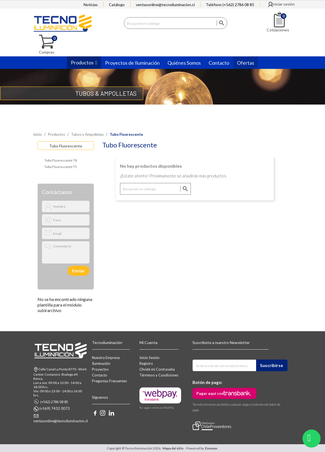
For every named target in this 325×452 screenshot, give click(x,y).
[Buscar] (175, 22)
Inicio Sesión (149, 357)
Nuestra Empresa (106, 357)
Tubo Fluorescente (65, 145)
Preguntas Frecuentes (109, 380)
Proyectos (100, 369)
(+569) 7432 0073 (54, 408)
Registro (146, 363)
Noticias (91, 4)
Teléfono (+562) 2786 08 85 (230, 4)
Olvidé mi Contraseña (157, 369)
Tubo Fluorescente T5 (60, 166)
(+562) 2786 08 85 (54, 401)
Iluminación (101, 363)
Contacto (99, 375)
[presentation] (61, 270)
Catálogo (117, 4)
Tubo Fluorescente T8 (60, 160)
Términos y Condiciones (158, 375)
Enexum (211, 448)
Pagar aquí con (210, 393)
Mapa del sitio (173, 448)
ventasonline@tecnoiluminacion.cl (165, 4)
